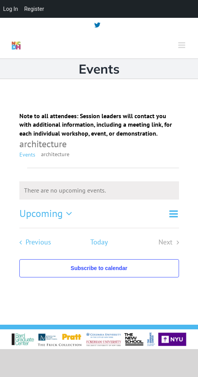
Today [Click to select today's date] (99, 242)
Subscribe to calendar (99, 268)
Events (27, 154)
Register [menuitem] (34, 9)
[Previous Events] (33, 242)
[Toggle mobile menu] (182, 45)
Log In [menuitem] (10, 9)
